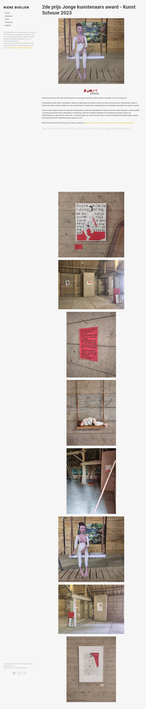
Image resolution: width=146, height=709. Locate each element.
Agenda (8, 25)
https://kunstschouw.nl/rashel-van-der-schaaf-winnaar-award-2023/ (109, 123)
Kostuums (8, 16)
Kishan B (24, 668)
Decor (7, 19)
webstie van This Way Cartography (20, 47)
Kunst (7, 13)
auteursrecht (29, 664)
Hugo (12, 666)
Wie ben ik (9, 22)
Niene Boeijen (16, 7)
